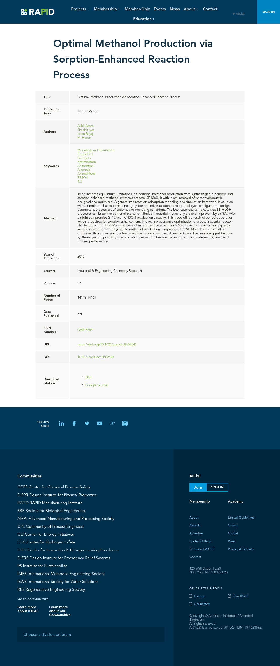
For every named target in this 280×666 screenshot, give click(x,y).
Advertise (196, 533)
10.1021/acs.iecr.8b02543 (95, 356)
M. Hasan (84, 137)
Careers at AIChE (201, 549)
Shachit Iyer (85, 129)
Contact (210, 8)
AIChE (240, 14)
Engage (199, 596)
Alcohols (83, 169)
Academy (235, 501)
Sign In (268, 12)
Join (198, 487)
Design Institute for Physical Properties (57, 494)
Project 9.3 (85, 154)
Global (233, 533)
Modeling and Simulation (95, 150)
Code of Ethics (200, 541)
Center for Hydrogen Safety (46, 542)
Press (231, 541)
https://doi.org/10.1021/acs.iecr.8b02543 (107, 344)
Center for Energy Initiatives (46, 534)
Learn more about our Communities (59, 611)
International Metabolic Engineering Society (61, 573)
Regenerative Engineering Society (51, 589)
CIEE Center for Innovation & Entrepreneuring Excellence (68, 549)
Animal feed (86, 173)
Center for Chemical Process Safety (54, 486)
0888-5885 (85, 330)
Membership (199, 501)
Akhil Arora (85, 125)
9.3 (79, 181)
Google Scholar (96, 385)
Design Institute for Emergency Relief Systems (64, 557)
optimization (86, 161)
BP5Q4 (82, 177)
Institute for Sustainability (42, 565)
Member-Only (137, 8)
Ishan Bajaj (85, 133)
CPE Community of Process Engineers (51, 526)
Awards (194, 525)
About (193, 517)
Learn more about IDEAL (28, 609)
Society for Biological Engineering (51, 510)
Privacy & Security (241, 549)
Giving (233, 525)
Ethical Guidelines (241, 517)
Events (160, 8)
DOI (88, 377)
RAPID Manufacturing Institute (50, 502)
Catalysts (84, 158)
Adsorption (85, 165)
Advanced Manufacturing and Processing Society (66, 518)
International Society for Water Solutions (58, 581)
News (175, 8)
